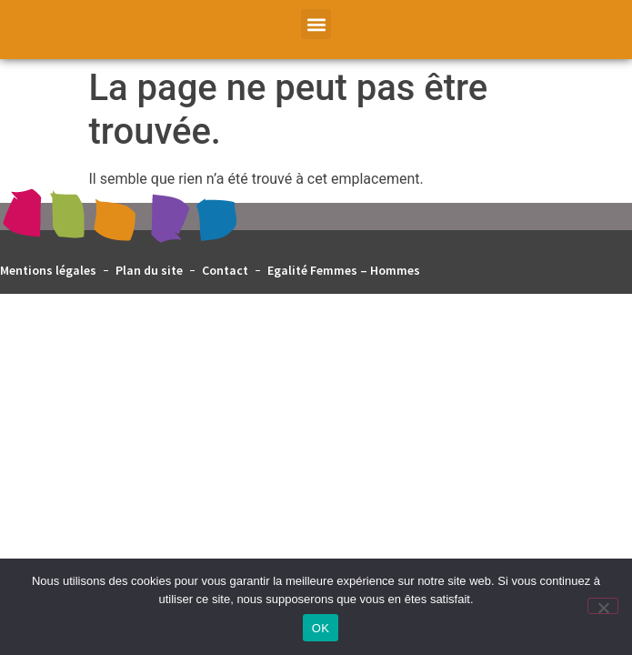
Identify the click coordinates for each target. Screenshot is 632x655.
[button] (316, 24)
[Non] (602, 606)
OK (320, 628)
